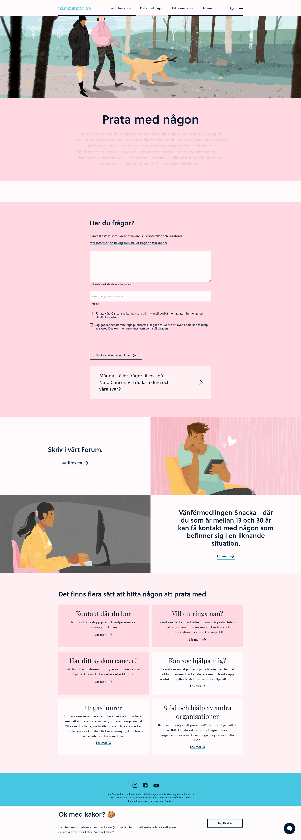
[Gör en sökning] (232, 8)
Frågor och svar (159, 325)
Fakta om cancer (183, 8)
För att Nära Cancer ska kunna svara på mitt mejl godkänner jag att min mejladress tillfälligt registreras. (149, 315)
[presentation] (114, 340)
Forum (207, 8)
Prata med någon (152, 8)
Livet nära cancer (119, 8)
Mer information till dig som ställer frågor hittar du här (128, 242)
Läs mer (226, 556)
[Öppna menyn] (241, 8)
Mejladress (97, 303)
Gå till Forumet (75, 463)
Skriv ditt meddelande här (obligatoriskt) (112, 284)
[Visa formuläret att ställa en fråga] (289, 828)
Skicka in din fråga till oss (115, 355)
